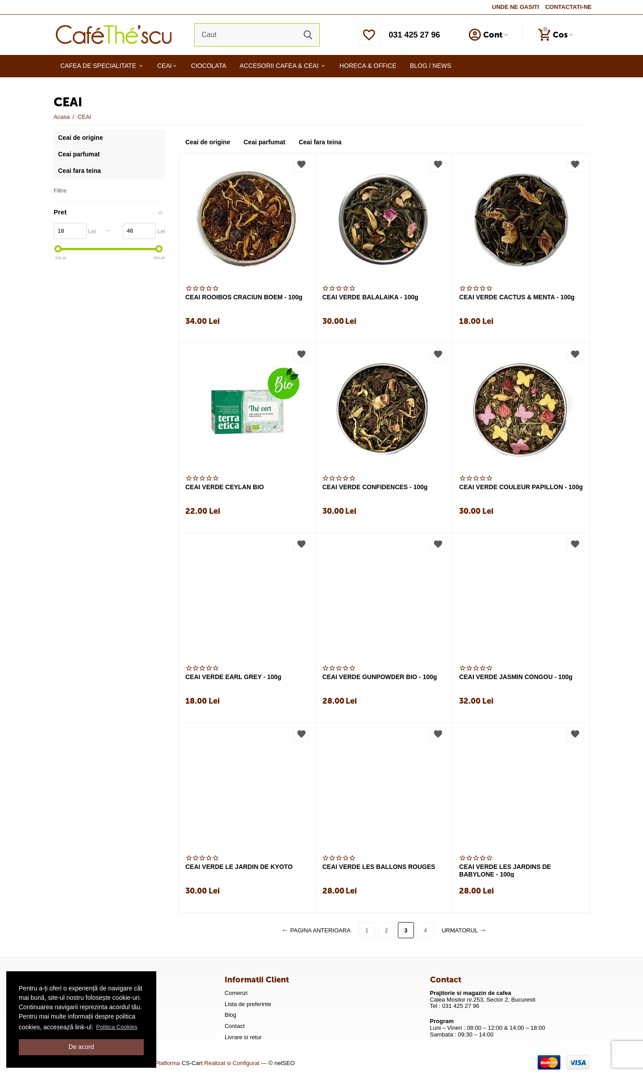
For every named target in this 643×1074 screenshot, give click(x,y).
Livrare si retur (243, 1037)
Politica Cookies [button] (117, 1027)
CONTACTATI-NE (568, 7)
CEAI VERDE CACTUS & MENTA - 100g (516, 297)
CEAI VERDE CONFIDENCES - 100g (375, 487)
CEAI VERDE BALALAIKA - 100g (370, 297)
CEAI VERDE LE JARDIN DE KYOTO (238, 866)
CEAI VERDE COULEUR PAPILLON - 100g (521, 487)
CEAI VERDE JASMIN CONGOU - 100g (515, 676)
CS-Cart (192, 1063)
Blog (230, 1014)
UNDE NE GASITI (515, 7)
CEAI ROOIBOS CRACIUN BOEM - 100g (243, 297)
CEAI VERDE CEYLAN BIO (224, 487)
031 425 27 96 (414, 34)
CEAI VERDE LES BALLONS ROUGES (378, 866)
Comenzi (236, 993)
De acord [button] (81, 1046)
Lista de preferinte (248, 1004)
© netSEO (281, 1063)
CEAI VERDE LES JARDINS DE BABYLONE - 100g (505, 870)
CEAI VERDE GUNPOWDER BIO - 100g (379, 676)
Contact (235, 1026)
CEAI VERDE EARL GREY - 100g (233, 676)
